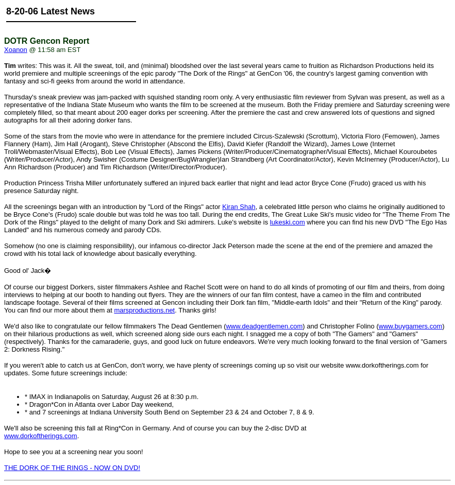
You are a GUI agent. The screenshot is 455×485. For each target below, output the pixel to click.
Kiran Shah (238, 207)
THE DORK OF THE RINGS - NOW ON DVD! (72, 468)
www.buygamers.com (411, 326)
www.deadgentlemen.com (264, 326)
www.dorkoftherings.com (40, 436)
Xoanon (15, 50)
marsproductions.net (144, 310)
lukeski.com (287, 222)
